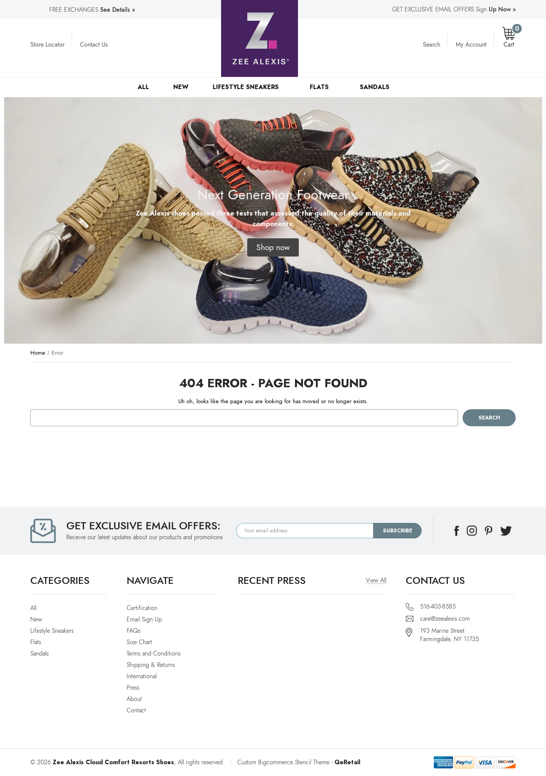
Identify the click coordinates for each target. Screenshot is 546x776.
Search (431, 45)
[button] (273, 247)
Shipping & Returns (151, 665)
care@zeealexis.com (445, 619)
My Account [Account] (471, 45)
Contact (136, 710)
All (143, 87)
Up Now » (502, 9)
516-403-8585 (438, 607)
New (180, 87)
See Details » (117, 10)
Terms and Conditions (153, 654)
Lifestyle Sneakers (249, 87)
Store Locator (47, 45)
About (134, 699)
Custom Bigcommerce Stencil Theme (283, 762)
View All (376, 580)
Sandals (378, 87)
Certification (142, 608)
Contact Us (94, 45)
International (142, 676)
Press (133, 688)
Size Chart (139, 642)
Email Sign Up (144, 619)
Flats (323, 87)
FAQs (133, 631)
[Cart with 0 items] (509, 38)
